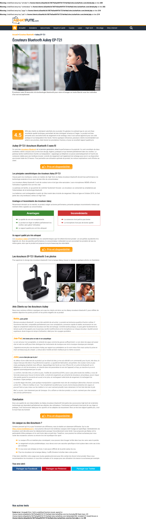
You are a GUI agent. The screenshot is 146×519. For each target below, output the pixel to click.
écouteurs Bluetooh (28, 149)
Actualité (22, 28)
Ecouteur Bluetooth (26, 35)
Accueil (15, 35)
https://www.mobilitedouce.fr (23, 429)
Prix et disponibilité (58, 166)
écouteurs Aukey (21, 239)
